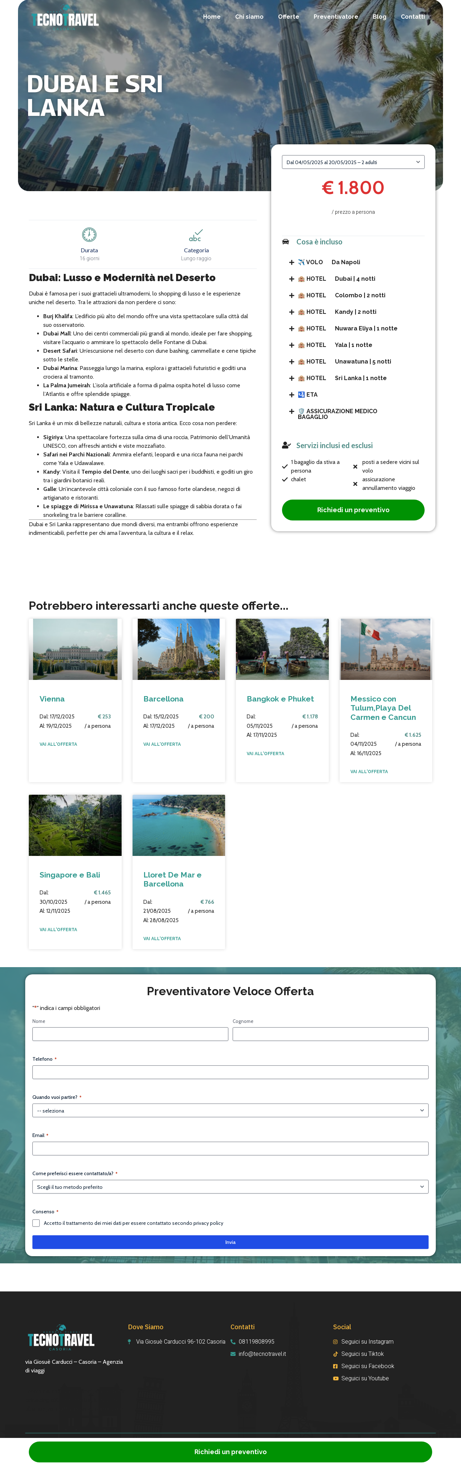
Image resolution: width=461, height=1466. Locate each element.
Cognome (243, 1021)
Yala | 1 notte (335, 345)
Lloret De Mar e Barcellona (172, 879)
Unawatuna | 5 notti (344, 361)
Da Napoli (329, 262)
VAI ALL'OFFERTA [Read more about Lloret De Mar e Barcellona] (162, 938)
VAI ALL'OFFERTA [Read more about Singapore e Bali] (58, 929)
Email (40, 1135)
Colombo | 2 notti (341, 295)
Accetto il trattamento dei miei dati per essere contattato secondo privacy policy (133, 1223)
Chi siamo (249, 16)
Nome (38, 1021)
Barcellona (163, 698)
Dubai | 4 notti (336, 278)
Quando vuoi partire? (56, 1097)
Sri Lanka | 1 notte (342, 378)
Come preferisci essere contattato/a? (74, 1173)
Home (212, 16)
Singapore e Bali (70, 874)
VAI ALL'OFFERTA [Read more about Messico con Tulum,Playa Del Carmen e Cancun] (369, 771)
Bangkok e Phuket (280, 698)
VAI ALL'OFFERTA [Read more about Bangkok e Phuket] (265, 753)
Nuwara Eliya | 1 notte (348, 328)
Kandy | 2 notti (337, 311)
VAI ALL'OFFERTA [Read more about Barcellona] (162, 744)
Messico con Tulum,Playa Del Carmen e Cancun (383, 707)
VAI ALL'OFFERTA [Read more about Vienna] (58, 744)
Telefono (44, 1059)
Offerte (288, 16)
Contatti (413, 16)
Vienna (52, 698)
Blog (379, 16)
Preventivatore (336, 16)
